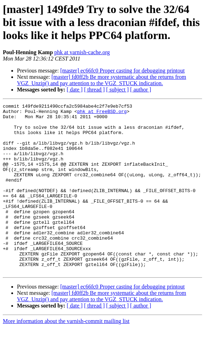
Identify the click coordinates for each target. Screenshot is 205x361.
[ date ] (75, 90)
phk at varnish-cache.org (82, 52)
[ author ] (140, 90)
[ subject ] (117, 90)
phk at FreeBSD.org (102, 113)
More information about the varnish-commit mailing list (66, 355)
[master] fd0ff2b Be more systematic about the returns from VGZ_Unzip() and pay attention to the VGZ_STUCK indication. (101, 80)
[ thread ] (94, 90)
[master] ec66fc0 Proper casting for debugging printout (122, 71)
